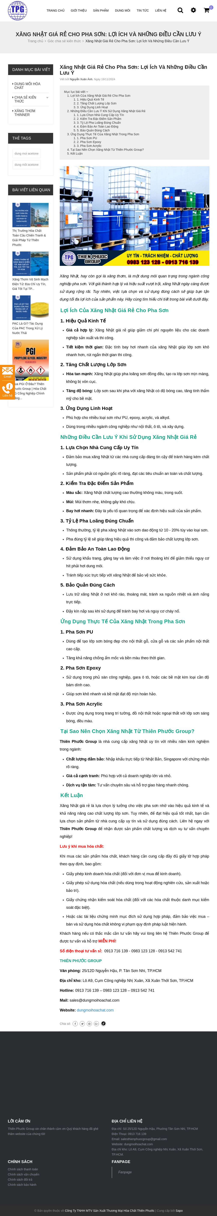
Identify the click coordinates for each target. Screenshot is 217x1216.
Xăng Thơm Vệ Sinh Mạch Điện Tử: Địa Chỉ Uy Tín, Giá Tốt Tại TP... (30, 284)
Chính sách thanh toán (23, 1169)
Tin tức (143, 10)
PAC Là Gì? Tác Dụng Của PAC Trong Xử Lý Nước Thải (27, 328)
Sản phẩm (101, 10)
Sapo (179, 1210)
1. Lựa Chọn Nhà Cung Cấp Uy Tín (100, 115)
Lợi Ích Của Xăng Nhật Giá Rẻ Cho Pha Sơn (100, 95)
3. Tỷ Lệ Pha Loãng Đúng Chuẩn (99, 122)
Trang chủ (55, 10)
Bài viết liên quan (31, 190)
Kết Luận (76, 153)
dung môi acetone (27, 164)
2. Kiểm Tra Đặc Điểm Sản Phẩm (99, 118)
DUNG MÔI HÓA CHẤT (27, 86)
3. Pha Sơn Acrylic (89, 145)
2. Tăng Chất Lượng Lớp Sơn (97, 103)
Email (7, 372)
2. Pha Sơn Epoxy (89, 142)
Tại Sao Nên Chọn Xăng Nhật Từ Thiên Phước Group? (107, 149)
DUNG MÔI (122, 10)
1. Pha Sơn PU (87, 138)
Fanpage (125, 1172)
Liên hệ (160, 10)
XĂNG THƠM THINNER (25, 113)
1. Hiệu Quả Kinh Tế (90, 99)
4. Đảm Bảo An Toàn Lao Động (97, 126)
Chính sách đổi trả (20, 1179)
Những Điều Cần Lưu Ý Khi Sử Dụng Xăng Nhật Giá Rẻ (107, 111)
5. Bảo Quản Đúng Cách (93, 130)
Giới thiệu (79, 10)
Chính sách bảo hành (22, 1184)
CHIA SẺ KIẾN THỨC (25, 99)
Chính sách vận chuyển (23, 1174)
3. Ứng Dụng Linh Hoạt (92, 107)
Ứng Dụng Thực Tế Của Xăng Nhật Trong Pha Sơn (104, 134)
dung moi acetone (27, 153)
